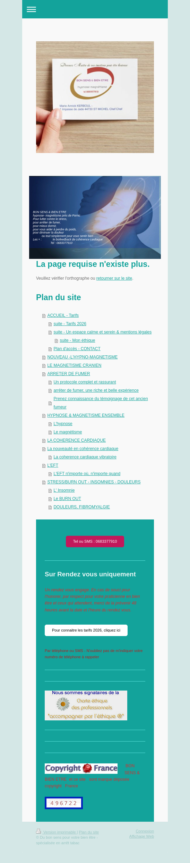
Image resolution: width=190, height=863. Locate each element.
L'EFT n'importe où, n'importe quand (86, 473)
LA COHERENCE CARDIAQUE (76, 440)
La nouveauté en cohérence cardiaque (82, 448)
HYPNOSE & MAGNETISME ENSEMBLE (85, 415)
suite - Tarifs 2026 (69, 323)
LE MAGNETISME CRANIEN (74, 365)
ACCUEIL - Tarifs (63, 315)
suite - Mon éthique (77, 340)
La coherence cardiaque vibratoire (84, 457)
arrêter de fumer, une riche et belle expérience (95, 390)
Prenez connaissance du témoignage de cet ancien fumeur (100, 402)
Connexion (145, 831)
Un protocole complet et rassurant (84, 382)
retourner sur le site (114, 278)
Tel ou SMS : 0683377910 (95, 541)
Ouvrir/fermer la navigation (95, 9)
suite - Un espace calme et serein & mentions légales (102, 332)
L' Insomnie (64, 490)
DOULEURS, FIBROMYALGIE (81, 507)
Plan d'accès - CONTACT (76, 348)
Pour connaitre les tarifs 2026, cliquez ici (86, 630)
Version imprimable (56, 832)
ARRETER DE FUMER (68, 373)
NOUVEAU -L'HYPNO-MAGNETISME (82, 357)
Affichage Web (141, 836)
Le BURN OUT (67, 498)
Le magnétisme (67, 432)
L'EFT (52, 465)
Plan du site (89, 832)
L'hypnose (62, 423)
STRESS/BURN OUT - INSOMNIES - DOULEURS (93, 482)
